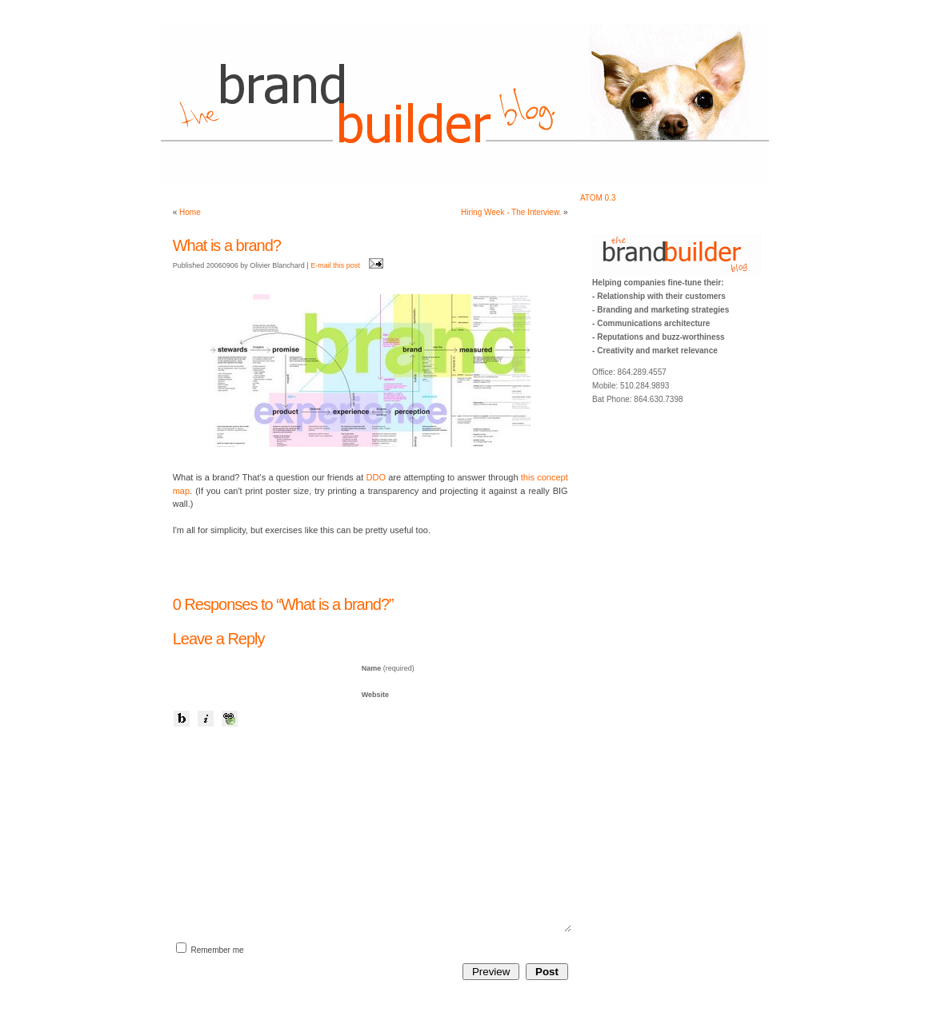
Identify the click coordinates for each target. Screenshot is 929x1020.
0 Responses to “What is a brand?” (283, 604)
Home (190, 212)
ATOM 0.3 (598, 197)
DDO (376, 477)
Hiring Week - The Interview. (511, 212)
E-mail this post (335, 265)
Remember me (216, 950)
